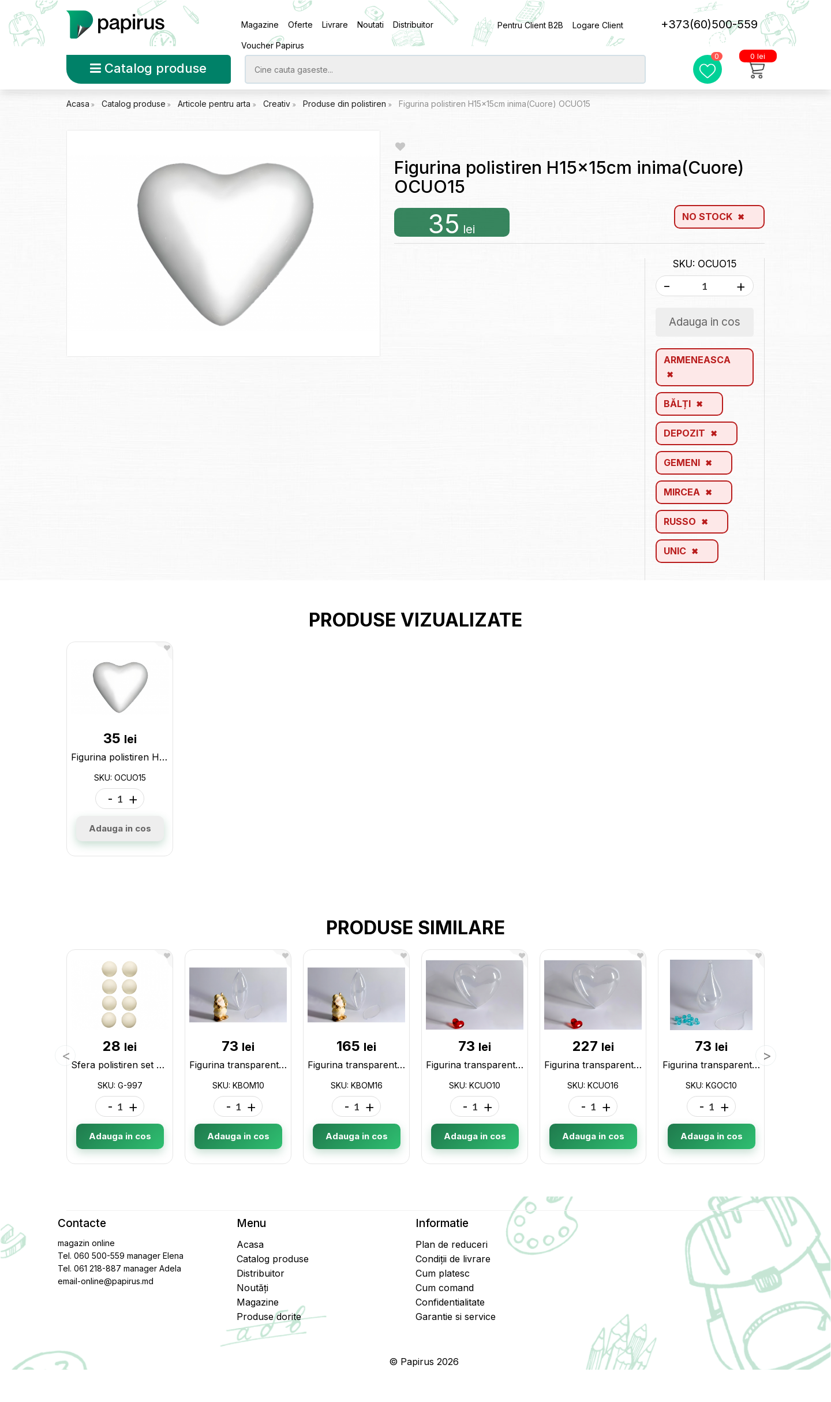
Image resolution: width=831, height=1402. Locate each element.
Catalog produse (148, 68)
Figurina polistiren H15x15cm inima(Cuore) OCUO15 (494, 104)
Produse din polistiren (345, 104)
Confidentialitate (450, 1302)
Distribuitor (413, 24)
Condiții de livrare (453, 1259)
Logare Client (597, 25)
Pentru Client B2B (530, 25)
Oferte (300, 24)
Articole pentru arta (215, 104)
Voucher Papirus (272, 45)
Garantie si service (455, 1316)
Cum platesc (442, 1273)
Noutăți (252, 1287)
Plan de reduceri (451, 1244)
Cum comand (444, 1287)
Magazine (260, 24)
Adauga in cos (120, 828)
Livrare (335, 24)
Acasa (77, 104)
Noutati (370, 24)
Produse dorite (269, 1316)
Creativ (278, 104)
